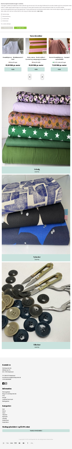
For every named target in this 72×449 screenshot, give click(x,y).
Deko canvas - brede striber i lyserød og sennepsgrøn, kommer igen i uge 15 (36, 59)
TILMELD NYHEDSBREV (36, 431)
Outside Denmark (7, 399)
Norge (4, 397)
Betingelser (5, 401)
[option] (13, 55)
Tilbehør (4, 415)
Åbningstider (6, 392)
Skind (4, 411)
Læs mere (40, 11)
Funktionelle (6, 18)
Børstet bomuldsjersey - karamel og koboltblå (59, 58)
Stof (3, 409)
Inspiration (5, 422)
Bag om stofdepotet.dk (9, 394)
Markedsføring (6, 16)
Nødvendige (6, 14)
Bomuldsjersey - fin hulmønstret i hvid (13, 58)
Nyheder (5, 416)
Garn (3, 413)
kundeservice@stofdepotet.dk (11, 377)
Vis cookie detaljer (6, 24)
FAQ (3, 396)
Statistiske (5, 21)
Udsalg (4, 418)
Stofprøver (5, 420)
